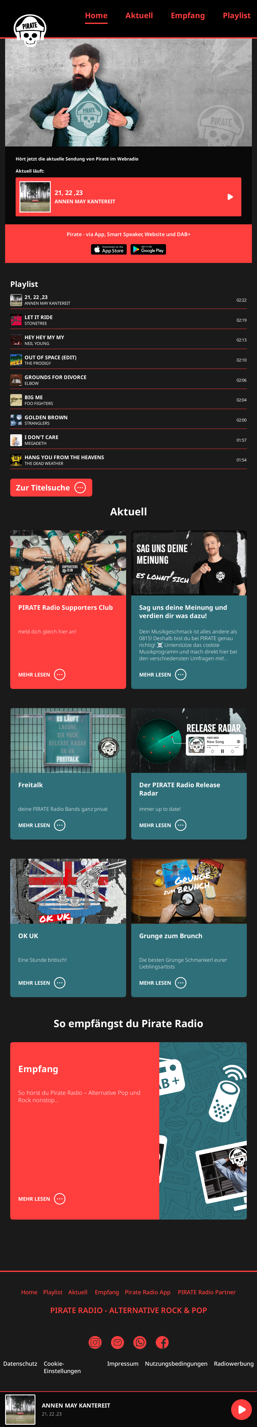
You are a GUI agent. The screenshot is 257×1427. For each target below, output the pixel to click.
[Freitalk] (68, 774)
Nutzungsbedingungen (176, 1363)
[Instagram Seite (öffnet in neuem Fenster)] (95, 1342)
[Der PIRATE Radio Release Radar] (189, 774)
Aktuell (139, 15)
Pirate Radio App (147, 1292)
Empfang (188, 15)
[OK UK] (68, 924)
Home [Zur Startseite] (96, 15)
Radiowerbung (234, 1363)
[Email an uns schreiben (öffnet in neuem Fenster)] (117, 1342)
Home (29, 1292)
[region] (115, 1409)
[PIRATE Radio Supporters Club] (68, 596)
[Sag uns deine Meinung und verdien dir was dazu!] (189, 609)
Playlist (237, 15)
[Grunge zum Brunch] (189, 928)
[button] (230, 197)
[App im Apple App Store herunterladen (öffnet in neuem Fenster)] (109, 250)
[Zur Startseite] (30, 30)
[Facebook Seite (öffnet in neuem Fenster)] (162, 1342)
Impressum (123, 1363)
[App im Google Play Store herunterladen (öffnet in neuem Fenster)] (148, 250)
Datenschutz (20, 1363)
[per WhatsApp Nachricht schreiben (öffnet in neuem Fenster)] (139, 1342)
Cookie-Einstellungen (62, 1367)
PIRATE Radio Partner (207, 1292)
